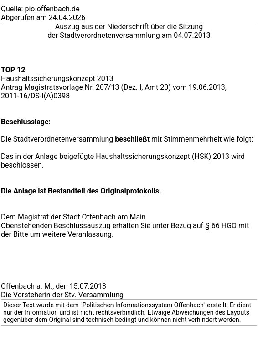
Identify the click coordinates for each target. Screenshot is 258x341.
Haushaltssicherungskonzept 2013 (57, 78)
